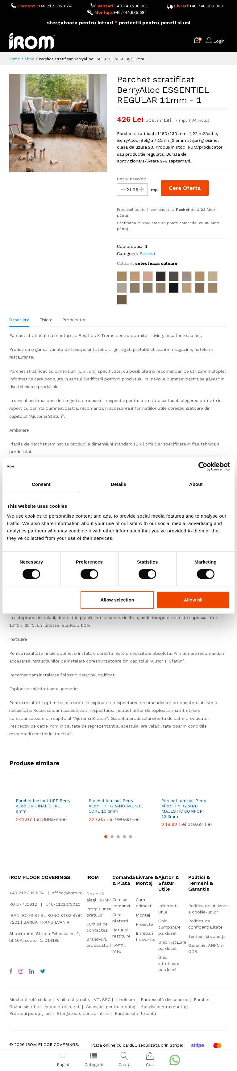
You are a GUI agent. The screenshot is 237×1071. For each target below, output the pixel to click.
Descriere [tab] (19, 320)
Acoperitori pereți (62, 1007)
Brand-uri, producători (98, 943)
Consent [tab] (41, 484)
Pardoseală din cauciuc (164, 1000)
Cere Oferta (186, 189)
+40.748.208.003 (206, 6)
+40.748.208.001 (131, 6)
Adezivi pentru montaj (163, 1007)
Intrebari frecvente (146, 937)
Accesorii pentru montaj (110, 1007)
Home (14, 60)
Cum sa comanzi (121, 903)
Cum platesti (120, 918)
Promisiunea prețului (98, 912)
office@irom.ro (67, 893)
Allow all (193, 599)
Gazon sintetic (24, 1007)
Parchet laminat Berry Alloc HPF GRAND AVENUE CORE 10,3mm (116, 807)
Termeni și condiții (206, 937)
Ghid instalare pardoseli (172, 946)
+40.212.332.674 (54, 6)
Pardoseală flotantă (135, 1014)
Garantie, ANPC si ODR (206, 949)
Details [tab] (118, 484)
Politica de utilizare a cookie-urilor (208, 909)
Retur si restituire (121, 933)
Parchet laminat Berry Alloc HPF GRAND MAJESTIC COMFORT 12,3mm (183, 809)
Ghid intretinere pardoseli (168, 964)
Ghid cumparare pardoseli (169, 928)
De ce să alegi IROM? (98, 897)
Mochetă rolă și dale (30, 1000)
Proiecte (144, 925)
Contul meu (119, 948)
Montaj (143, 915)
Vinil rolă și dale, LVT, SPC (83, 1000)
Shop (29, 60)
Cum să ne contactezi (97, 928)
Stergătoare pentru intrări (83, 1014)
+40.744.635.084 (130, 13)
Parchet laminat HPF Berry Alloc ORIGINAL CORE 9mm (43, 807)
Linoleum (125, 1000)
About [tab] (196, 484)
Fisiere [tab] (45, 320)
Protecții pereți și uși (30, 1014)
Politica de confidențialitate (205, 924)
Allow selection (117, 599)
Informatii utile (168, 909)
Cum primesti (144, 903)
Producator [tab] (74, 320)
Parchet (147, 254)
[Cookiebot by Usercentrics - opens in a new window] (203, 466)
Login (219, 41)
